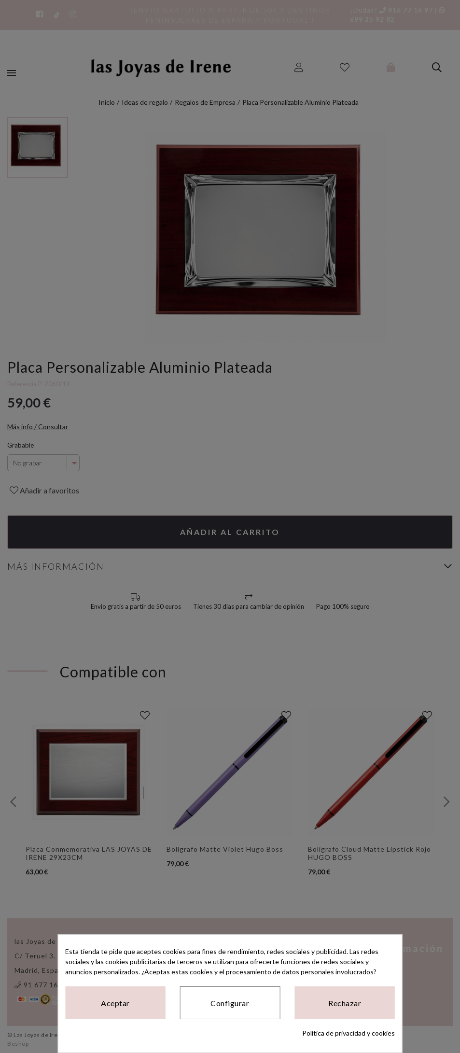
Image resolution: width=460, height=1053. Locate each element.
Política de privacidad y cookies (348, 1033)
